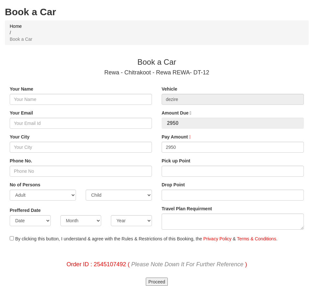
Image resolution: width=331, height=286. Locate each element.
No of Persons (25, 184)
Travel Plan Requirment (187, 208)
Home (16, 26)
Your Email (21, 113)
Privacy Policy (217, 238)
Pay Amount (176, 136)
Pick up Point (176, 160)
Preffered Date (25, 210)
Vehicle (169, 89)
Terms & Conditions (256, 238)
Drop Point (173, 184)
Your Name (21, 89)
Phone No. (21, 160)
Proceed (156, 281)
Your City (19, 136)
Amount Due (176, 113)
